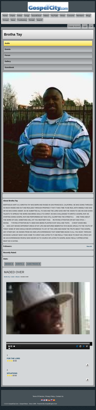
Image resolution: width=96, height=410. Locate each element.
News (13, 20)
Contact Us (59, 396)
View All (89, 246)
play (48, 336)
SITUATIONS (12, 373)
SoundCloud (36, 16)
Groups (6, 20)
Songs (26, 16)
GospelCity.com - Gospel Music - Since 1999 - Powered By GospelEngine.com (32, 403)
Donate (31, 20)
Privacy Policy (50, 396)
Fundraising (22, 20)
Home (5, 16)
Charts (12, 16)
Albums (17, 276)
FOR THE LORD (13, 358)
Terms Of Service (38, 396)
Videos (46, 16)
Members (80, 16)
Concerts (70, 16)
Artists (19, 16)
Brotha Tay (7, 276)
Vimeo (62, 16)
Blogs (88, 16)
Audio (12, 276)
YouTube (54, 16)
